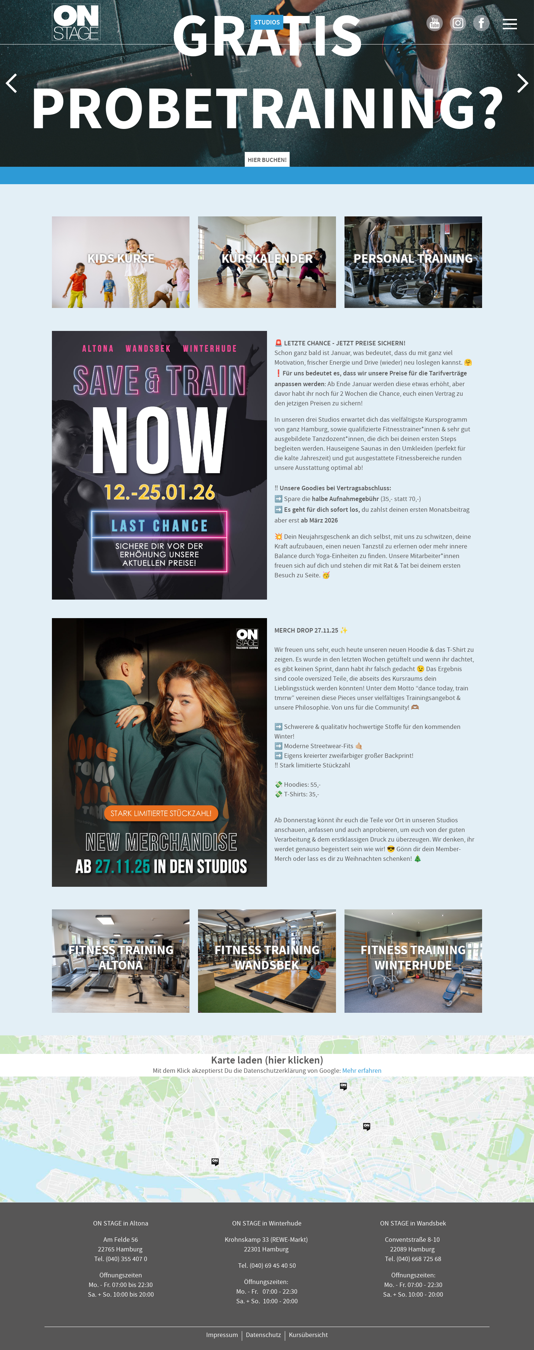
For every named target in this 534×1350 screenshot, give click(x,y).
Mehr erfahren (362, 1072)
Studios (267, 22)
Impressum (222, 1336)
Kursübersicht (308, 1336)
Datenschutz (263, 1336)
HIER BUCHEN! (267, 159)
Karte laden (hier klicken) (267, 1060)
